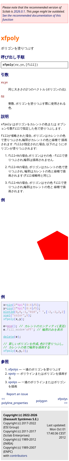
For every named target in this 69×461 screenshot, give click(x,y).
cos (9, 308)
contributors (18, 456)
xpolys (12, 382)
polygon (41, 401)
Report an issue (17, 394)
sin (9, 305)
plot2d (8, 312)
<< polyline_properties (14, 401)
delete (8, 337)
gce (9, 326)
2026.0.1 (19, 11)
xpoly (12, 374)
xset (6, 315)
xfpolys (13, 369)
